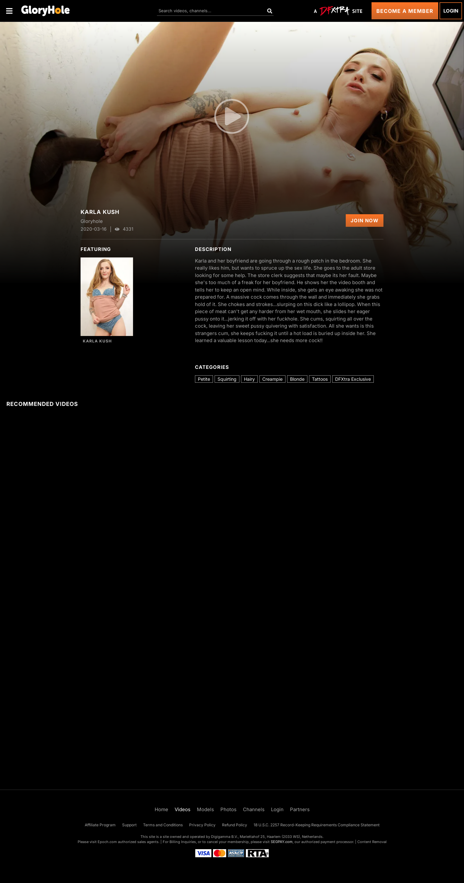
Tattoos (320, 379)
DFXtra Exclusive (353, 379)
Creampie (272, 379)
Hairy (249, 379)
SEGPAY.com (282, 842)
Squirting (227, 379)
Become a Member (404, 11)
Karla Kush (97, 341)
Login (450, 11)
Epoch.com (107, 842)
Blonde (297, 379)
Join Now (365, 220)
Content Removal (372, 842)
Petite (204, 379)
